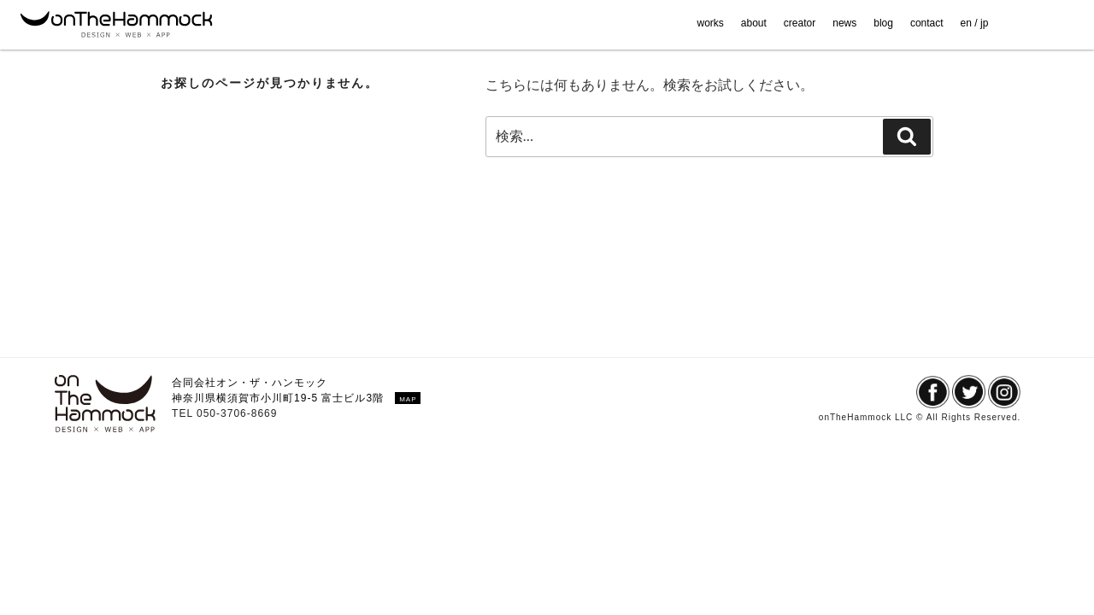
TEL (184, 413)
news (844, 23)
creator (799, 23)
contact (927, 23)
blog (883, 23)
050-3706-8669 (237, 413)
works (710, 23)
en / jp (975, 23)
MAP (407, 399)
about (754, 23)
